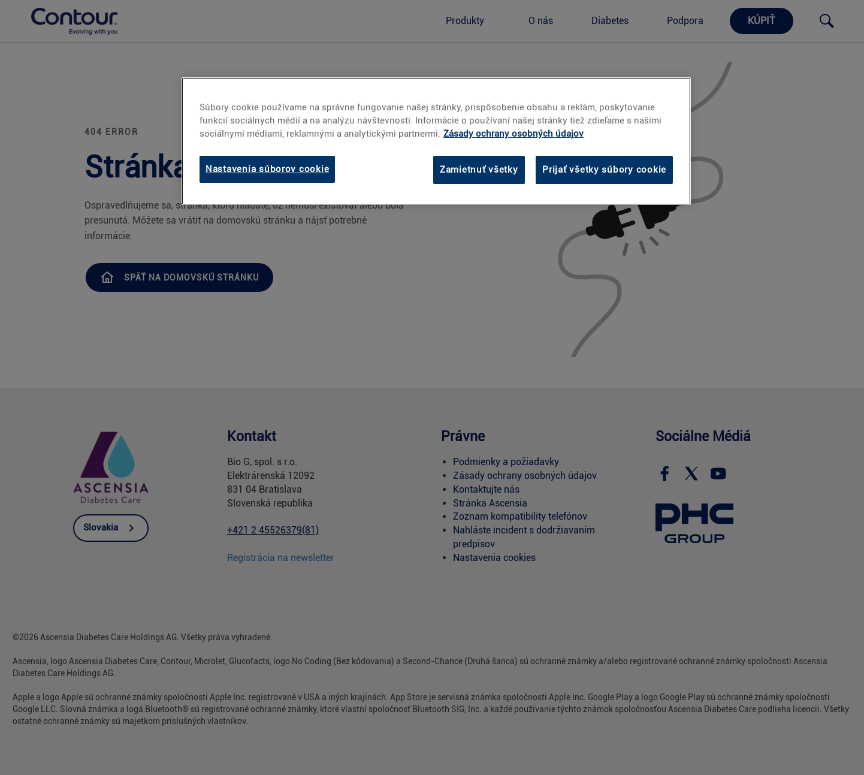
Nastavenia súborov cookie (267, 169)
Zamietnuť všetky (479, 169)
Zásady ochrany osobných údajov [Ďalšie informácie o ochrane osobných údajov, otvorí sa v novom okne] (513, 133)
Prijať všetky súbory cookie (604, 169)
